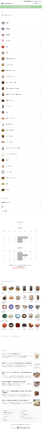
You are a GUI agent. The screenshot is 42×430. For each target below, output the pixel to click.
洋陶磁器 (5, 34)
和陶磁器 (5, 28)
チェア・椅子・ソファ (8, 76)
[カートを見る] (36, 3)
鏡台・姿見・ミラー (7, 124)
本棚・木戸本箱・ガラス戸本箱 (10, 88)
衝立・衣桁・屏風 (7, 130)
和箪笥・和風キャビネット (9, 58)
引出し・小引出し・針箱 (8, 82)
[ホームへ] (7, 3)
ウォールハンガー (7, 142)
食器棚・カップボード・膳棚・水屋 (11, 94)
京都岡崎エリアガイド (6, 202)
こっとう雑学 (4, 211)
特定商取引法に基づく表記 (7, 412)
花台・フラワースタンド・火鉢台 (10, 148)
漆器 (4, 46)
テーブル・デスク (7, 64)
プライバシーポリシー (7, 414)
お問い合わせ (5, 420)
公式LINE (22, 412)
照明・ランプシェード (8, 118)
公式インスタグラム (24, 410)
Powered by (21, 427)
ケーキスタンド (6, 166)
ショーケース (6, 106)
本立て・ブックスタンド (8, 178)
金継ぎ (5, 23)
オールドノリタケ (5, 198)
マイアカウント (5, 416)
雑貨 (4, 52)
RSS (21, 416)
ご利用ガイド (5, 410)
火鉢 (4, 112)
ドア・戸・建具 (6, 136)
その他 (5, 189)
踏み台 (5, 160)
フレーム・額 (6, 172)
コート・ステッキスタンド (9, 154)
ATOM (24, 416)
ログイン (4, 418)
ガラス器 (5, 40)
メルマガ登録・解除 (24, 414)
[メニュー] (40, 3)
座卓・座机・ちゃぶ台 (8, 70)
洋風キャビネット (7, 100)
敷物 (4, 184)
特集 (2, 206)
